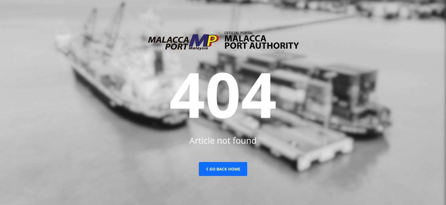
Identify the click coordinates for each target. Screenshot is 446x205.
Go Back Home (223, 169)
